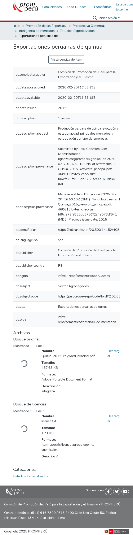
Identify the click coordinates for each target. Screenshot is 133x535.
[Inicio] (25, 7)
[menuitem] (78, 6)
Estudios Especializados (77, 31)
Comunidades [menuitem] (52, 7)
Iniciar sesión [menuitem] (108, 18)
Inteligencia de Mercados (36, 31)
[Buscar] (94, 18)
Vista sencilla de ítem (66, 59)
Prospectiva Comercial (88, 25)
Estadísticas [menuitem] (103, 7)
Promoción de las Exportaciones (46, 25)
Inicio (17, 25)
